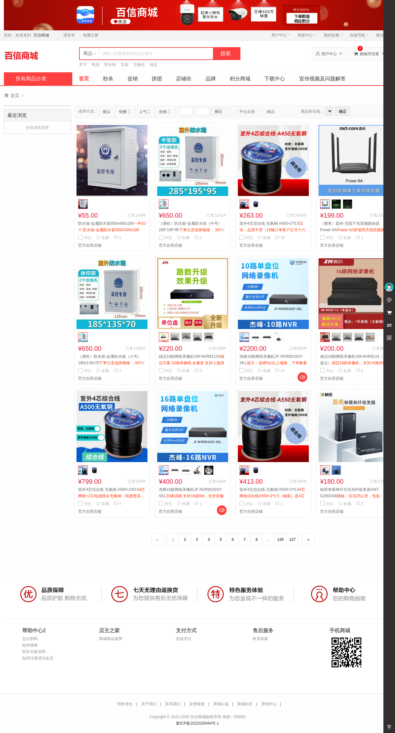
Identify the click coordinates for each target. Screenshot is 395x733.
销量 (123, 111)
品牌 (211, 78)
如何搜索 (30, 645)
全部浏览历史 (37, 127)
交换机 (139, 64)
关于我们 (149, 704)
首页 (84, 78)
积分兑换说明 (34, 651)
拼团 (157, 78)
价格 (163, 111)
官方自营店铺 (89, 245)
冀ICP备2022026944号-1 (197, 723)
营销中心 (269, 704)
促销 (132, 78)
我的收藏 (333, 35)
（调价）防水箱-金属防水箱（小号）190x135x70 (111, 363)
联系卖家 (260, 638)
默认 (107, 111)
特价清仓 (125, 704)
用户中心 (280, 35)
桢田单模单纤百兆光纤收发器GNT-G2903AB (353, 496)
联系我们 (173, 704)
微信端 (382, 35)
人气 (143, 111)
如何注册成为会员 (37, 658)
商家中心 (307, 35)
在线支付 (183, 638)
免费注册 (90, 35)
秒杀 (108, 78)
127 (292, 539)
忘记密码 (30, 638)
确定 (218, 111)
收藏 (102, 237)
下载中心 (274, 78)
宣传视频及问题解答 (322, 78)
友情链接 (197, 704)
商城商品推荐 (110, 638)
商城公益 (221, 704)
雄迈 (153, 64)
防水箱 (110, 64)
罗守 (83, 64)
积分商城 (240, 78)
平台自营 (244, 111)
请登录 (69, 35)
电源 (95, 64)
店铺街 (183, 78)
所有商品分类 (30, 78)
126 (280, 539)
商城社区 (245, 704)
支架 (124, 64)
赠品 (268, 111)
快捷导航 (359, 35)
